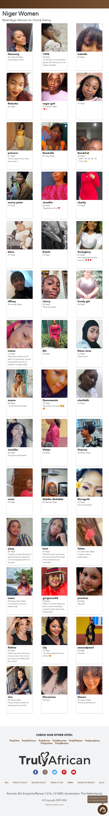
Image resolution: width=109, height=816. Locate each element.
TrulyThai (14, 741)
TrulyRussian (59, 741)
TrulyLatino (46, 743)
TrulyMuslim (62, 743)
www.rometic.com (54, 805)
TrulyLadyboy (92, 741)
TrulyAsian (44, 741)
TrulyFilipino (76, 741)
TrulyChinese (29, 741)
